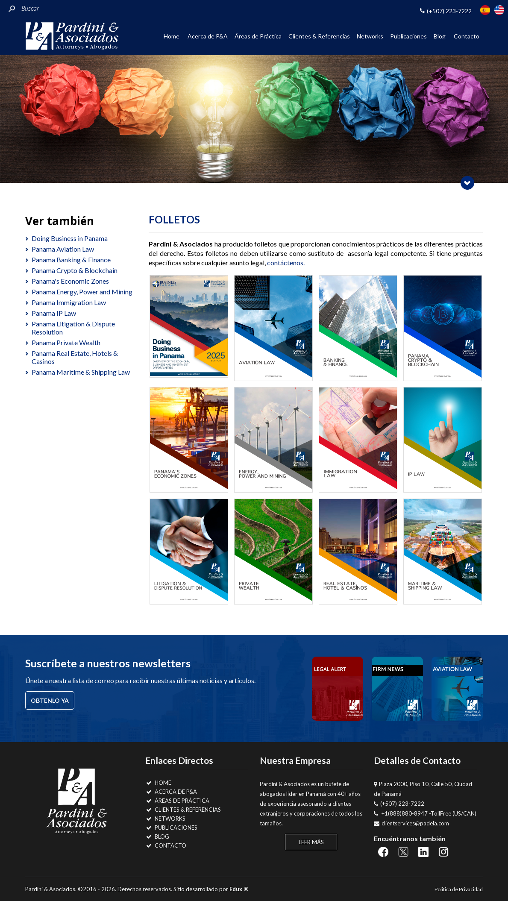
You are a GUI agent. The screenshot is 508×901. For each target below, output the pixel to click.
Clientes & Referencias (319, 36)
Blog (440, 36)
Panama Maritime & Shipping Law (81, 372)
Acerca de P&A (208, 36)
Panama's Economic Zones (70, 281)
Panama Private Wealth (66, 342)
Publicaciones (408, 36)
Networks (370, 36)
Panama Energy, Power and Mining (82, 292)
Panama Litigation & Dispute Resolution (73, 328)
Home (171, 36)
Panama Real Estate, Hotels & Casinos (75, 357)
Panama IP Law (54, 313)
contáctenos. (286, 262)
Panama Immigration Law (69, 302)
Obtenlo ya (50, 700)
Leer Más (311, 842)
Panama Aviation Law (63, 249)
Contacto (466, 36)
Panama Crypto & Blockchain (74, 270)
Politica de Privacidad (459, 889)
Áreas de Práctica (258, 36)
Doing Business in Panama (70, 238)
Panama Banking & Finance (71, 259)
